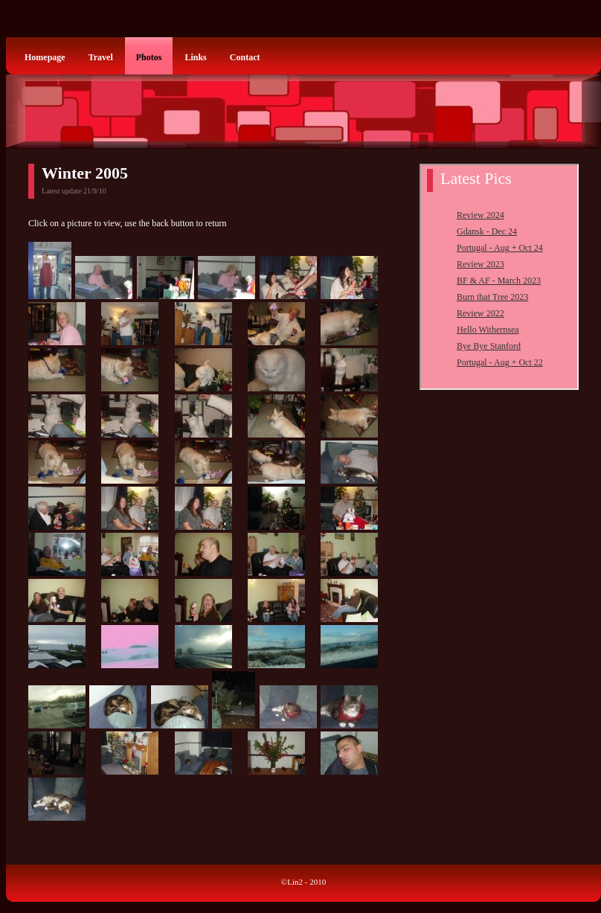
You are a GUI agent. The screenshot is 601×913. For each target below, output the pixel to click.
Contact (245, 57)
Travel (101, 57)
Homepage (45, 57)
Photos (149, 57)
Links (195, 57)
